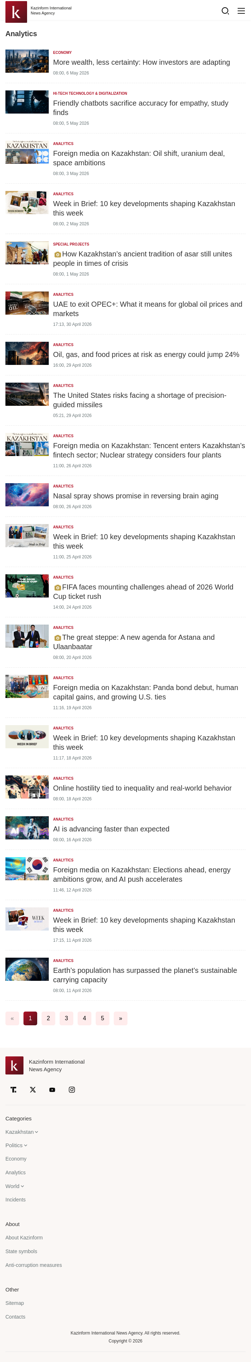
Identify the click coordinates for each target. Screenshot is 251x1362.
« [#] (12, 1018)
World (12, 1186)
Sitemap (14, 1303)
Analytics (15, 1172)
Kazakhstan (19, 1132)
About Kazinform (24, 1237)
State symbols (21, 1251)
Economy (15, 1159)
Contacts (15, 1317)
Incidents (15, 1200)
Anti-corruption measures (33, 1265)
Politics (14, 1145)
